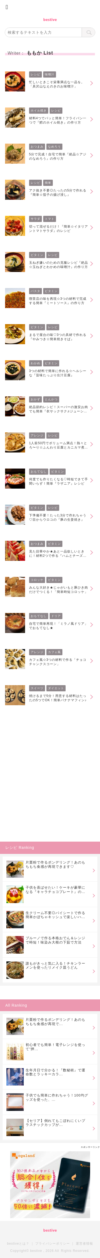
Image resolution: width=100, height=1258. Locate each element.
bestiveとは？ (18, 1243)
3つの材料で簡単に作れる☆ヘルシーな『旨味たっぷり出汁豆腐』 (58, 373)
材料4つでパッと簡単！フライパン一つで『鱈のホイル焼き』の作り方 (58, 120)
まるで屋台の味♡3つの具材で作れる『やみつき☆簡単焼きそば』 (58, 337)
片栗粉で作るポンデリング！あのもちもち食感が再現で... (55, 1022)
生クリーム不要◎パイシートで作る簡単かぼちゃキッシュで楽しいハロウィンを (55, 915)
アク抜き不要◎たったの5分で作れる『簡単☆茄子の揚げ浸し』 (58, 193)
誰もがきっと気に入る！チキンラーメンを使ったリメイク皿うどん (55, 965)
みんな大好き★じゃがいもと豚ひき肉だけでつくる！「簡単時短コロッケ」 (58, 590)
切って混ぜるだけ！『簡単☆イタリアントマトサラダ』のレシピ (58, 229)
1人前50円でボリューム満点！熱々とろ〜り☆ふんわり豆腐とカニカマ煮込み (58, 445)
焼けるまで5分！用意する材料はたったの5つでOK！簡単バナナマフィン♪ (58, 698)
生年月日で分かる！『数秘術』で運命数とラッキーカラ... (55, 1072)
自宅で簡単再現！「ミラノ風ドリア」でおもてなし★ (58, 626)
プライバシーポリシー (52, 1243)
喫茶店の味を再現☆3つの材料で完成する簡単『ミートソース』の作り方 (58, 301)
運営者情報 (84, 1243)
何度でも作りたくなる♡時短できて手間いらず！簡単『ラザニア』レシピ (58, 481)
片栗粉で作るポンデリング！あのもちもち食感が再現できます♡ (55, 864)
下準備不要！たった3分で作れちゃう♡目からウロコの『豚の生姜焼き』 (58, 517)
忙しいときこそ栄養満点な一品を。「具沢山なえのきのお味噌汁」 (57, 84)
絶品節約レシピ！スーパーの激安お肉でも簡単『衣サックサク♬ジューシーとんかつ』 (58, 409)
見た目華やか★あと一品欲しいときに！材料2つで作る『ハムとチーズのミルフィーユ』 (58, 554)
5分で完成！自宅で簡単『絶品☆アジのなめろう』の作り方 (58, 156)
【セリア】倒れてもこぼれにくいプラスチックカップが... (55, 1123)
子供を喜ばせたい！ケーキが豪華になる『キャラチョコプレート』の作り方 (55, 889)
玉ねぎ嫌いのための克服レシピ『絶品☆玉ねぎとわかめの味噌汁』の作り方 (58, 265)
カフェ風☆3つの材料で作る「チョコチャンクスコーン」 (58, 662)
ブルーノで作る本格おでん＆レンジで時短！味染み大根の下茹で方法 (55, 940)
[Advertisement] (50, 788)
